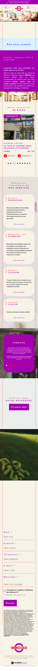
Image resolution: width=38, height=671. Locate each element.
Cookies (25, 658)
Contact (35, 207)
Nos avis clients (19, 44)
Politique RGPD (19, 658)
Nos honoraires (8, 657)
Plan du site (16, 657)
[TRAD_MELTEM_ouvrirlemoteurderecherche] (6, 7)
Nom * (8, 532)
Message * (11, 577)
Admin (31, 657)
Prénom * (10, 543)
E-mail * (9, 566)
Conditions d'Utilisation (18, 635)
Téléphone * (12, 555)
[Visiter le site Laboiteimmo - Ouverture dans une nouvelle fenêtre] (19, 665)
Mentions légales (24, 657)
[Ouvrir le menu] (28, 7)
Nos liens (13, 658)
